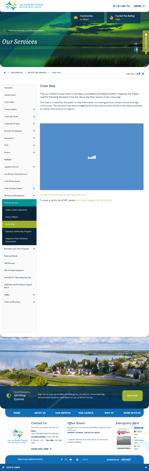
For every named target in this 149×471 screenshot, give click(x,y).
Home (17, 412)
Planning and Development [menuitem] (14, 195)
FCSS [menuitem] (6, 145)
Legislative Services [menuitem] (11, 167)
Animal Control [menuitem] (9, 95)
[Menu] (139, 6)
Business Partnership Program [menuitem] (18, 231)
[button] (34, 109)
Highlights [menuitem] (8, 159)
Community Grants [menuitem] (11, 116)
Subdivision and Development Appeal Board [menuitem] (18, 286)
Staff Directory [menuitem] (9, 263)
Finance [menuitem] (7, 152)
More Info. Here (39, 449)
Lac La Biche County (23, 6)
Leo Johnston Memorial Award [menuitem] (15, 174)
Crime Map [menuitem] (10, 224)
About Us (40, 412)
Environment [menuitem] (9, 138)
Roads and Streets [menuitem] (10, 256)
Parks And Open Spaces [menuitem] (13, 188)
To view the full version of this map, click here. (63, 194)
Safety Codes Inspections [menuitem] (16, 210)
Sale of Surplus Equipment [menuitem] (13, 270)
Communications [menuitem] (10, 109)
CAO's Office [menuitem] (9, 102)
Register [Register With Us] (132, 395)
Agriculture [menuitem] (8, 87)
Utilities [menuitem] (7, 295)
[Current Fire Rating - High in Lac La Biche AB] (123, 17)
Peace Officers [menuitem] (11, 217)
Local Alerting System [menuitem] (12, 181)
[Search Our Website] (31, 30)
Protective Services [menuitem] (11, 202)
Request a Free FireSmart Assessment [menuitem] (16, 240)
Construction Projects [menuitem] (12, 123)
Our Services (17, 72)
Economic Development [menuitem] (13, 131)
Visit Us (109, 412)
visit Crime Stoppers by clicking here (94, 200)
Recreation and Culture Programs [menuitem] (16, 248)
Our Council (86, 412)
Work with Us (132, 412)
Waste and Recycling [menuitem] (12, 302)
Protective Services (37, 72)
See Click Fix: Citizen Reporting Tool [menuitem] (17, 277)
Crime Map (56, 72)
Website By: (118, 459)
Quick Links (13, 467)
